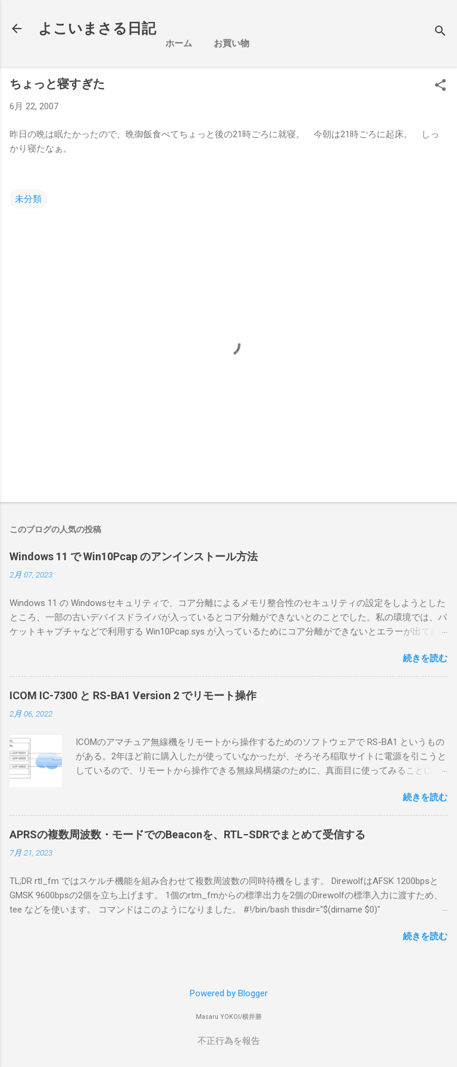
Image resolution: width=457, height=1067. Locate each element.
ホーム (178, 43)
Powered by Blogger (229, 993)
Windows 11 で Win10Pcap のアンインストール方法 (134, 556)
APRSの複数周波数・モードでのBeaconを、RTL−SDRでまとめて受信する (187, 834)
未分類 (28, 199)
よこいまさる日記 (97, 28)
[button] (440, 86)
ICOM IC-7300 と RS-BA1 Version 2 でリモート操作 (133, 695)
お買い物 (231, 43)
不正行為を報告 (229, 1041)
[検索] (440, 32)
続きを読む (425, 658)
